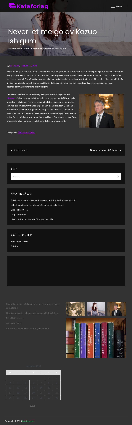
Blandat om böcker (26, 132)
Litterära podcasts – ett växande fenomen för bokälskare (37, 205)
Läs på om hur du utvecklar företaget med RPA (32, 219)
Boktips (14, 246)
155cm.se (14, 65)
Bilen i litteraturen (19, 209)
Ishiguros (11, 98)
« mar (32, 405)
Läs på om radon (18, 214)
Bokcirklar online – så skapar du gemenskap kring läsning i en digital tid (43, 200)
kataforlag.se (28, 421)
